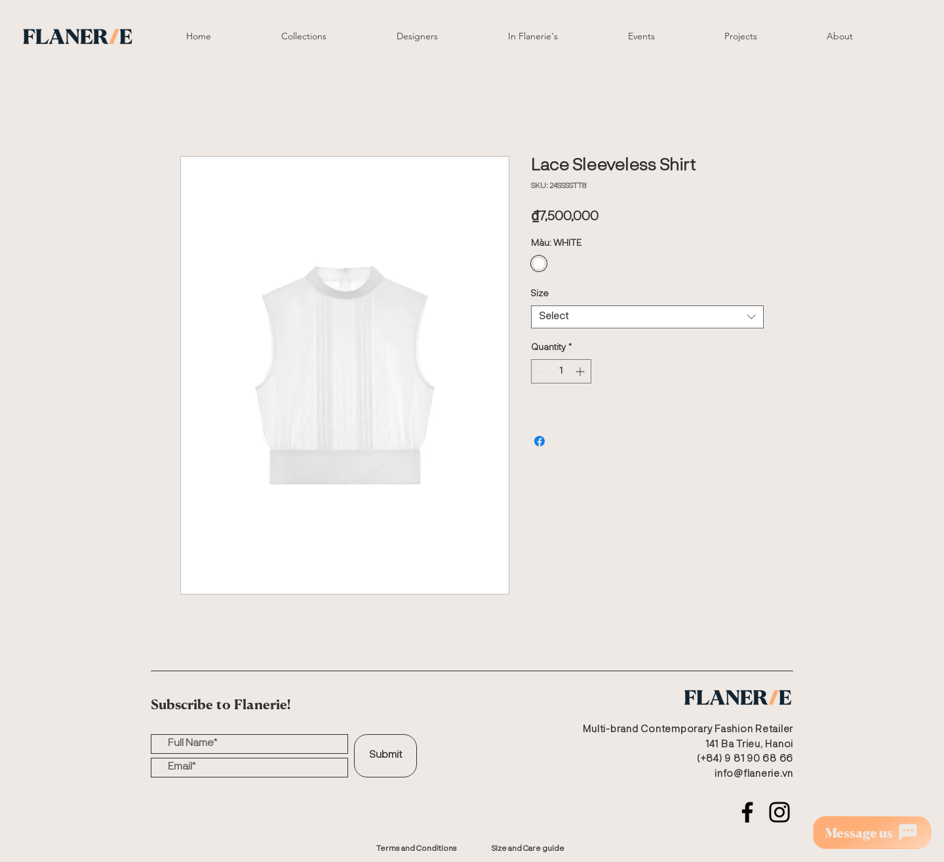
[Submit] (385, 755)
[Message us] (872, 832)
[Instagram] (779, 812)
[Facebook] (747, 812)
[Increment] (581, 371)
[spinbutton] (561, 371)
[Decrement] (541, 371)
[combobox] (647, 316)
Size (540, 293)
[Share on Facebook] (539, 441)
